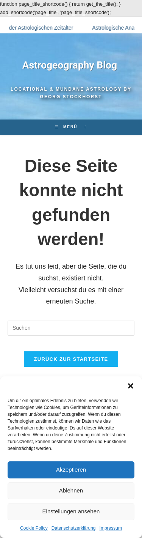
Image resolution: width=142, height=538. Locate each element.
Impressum (111, 528)
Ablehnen (71, 490)
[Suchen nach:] (83, 127)
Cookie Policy (34, 528)
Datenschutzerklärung (73, 528)
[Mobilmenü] (67, 127)
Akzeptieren (71, 469)
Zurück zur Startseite (71, 359)
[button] (130, 386)
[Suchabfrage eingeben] (71, 328)
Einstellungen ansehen (71, 511)
